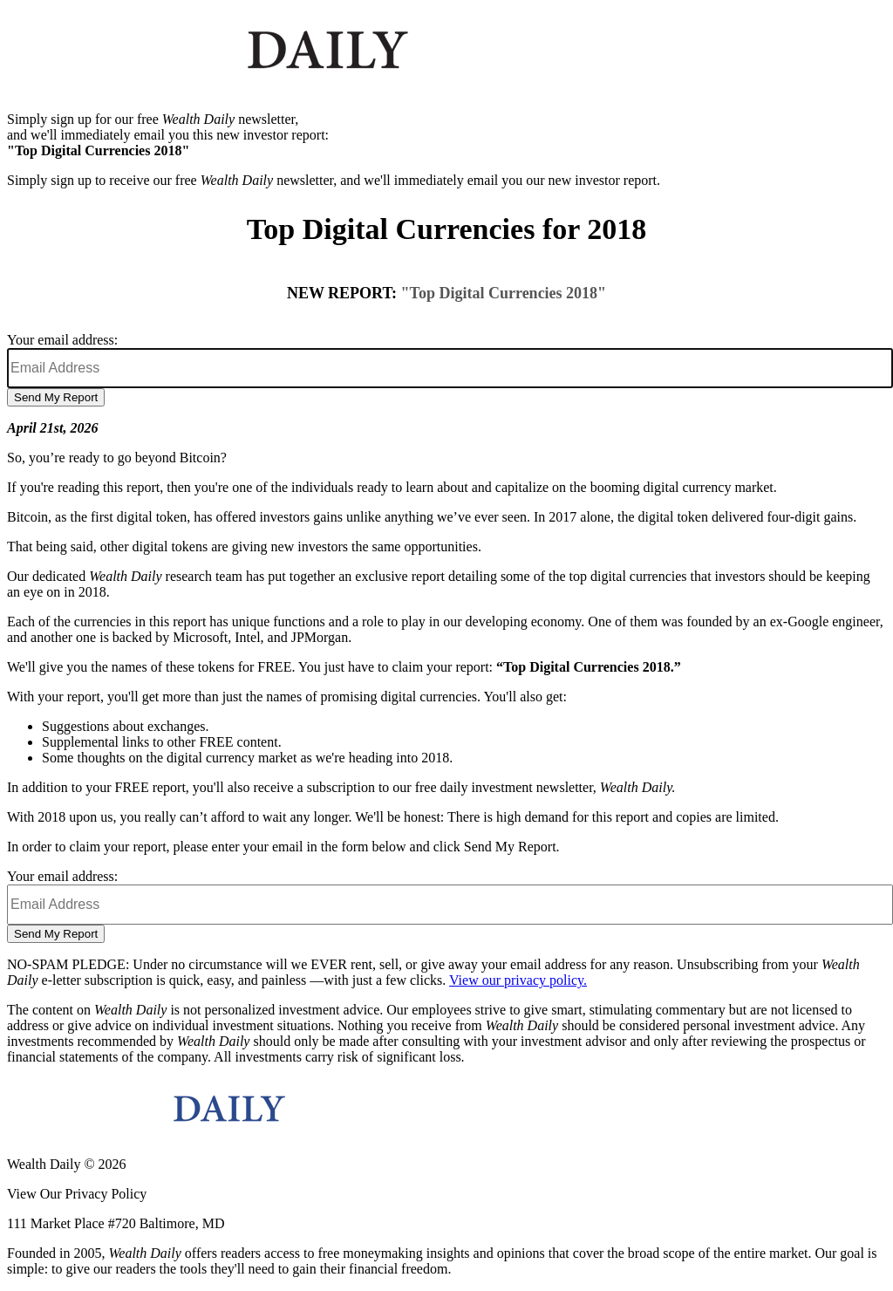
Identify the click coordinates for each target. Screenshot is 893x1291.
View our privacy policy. (518, 980)
